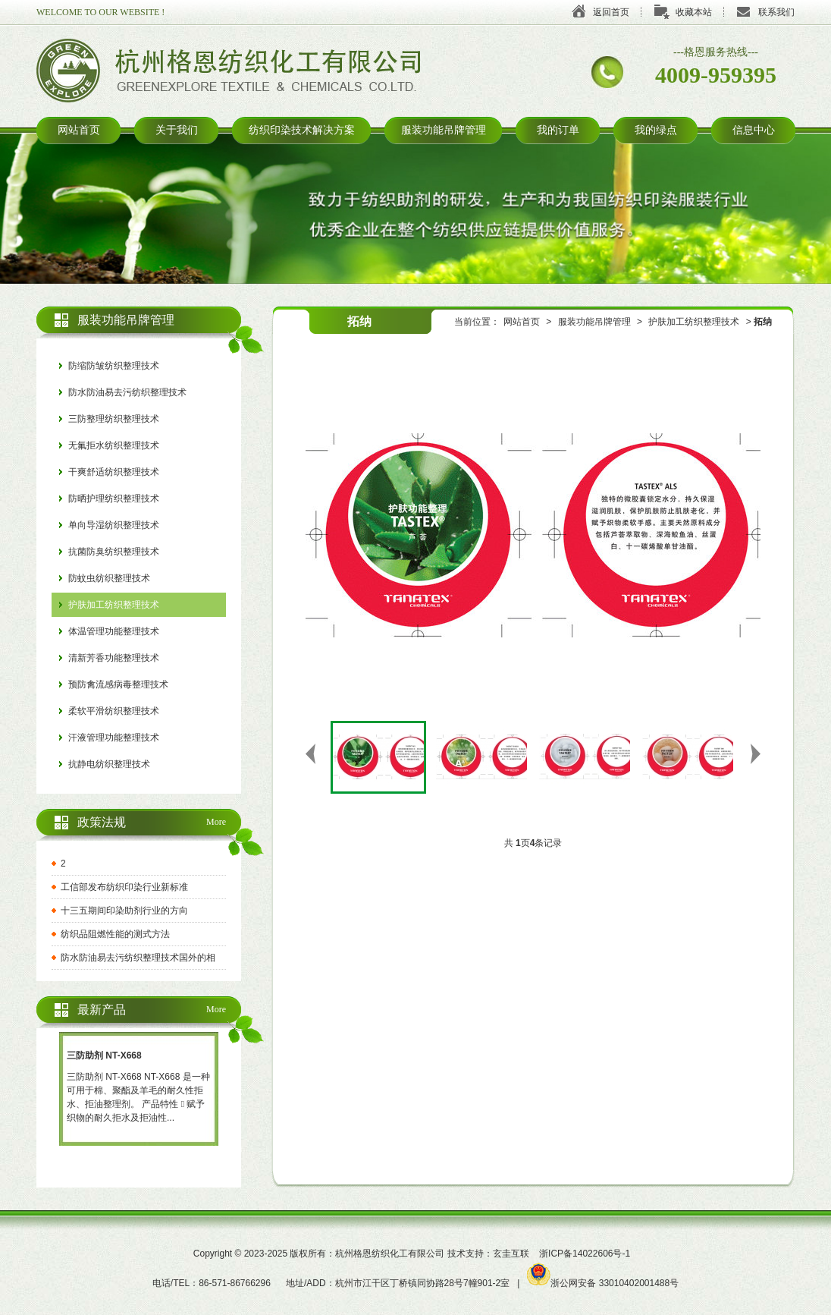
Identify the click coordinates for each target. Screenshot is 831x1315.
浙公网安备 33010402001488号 (603, 1283)
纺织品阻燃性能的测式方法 (115, 934)
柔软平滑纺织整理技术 (113, 711)
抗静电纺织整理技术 (109, 764)
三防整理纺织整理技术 (113, 419)
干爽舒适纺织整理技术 (113, 472)
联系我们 (776, 12)
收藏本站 (694, 12)
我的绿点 (656, 130)
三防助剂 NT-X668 (104, 1055)
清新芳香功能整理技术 (113, 658)
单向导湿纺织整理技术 (113, 525)
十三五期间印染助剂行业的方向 (124, 910)
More (216, 821)
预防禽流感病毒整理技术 (118, 684)
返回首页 (611, 12)
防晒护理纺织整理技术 (113, 498)
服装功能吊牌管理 (443, 130)
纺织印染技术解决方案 (302, 130)
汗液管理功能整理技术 (113, 737)
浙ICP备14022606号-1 (584, 1253)
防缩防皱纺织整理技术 (113, 365)
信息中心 (753, 130)
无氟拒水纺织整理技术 (113, 445)
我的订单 (558, 130)
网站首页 (79, 130)
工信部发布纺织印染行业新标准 (124, 887)
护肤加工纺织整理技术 (693, 321)
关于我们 (176, 130)
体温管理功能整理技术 (113, 631)
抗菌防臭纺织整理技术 (113, 551)
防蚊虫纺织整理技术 (109, 578)
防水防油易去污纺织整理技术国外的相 (138, 957)
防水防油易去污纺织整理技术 (127, 392)
